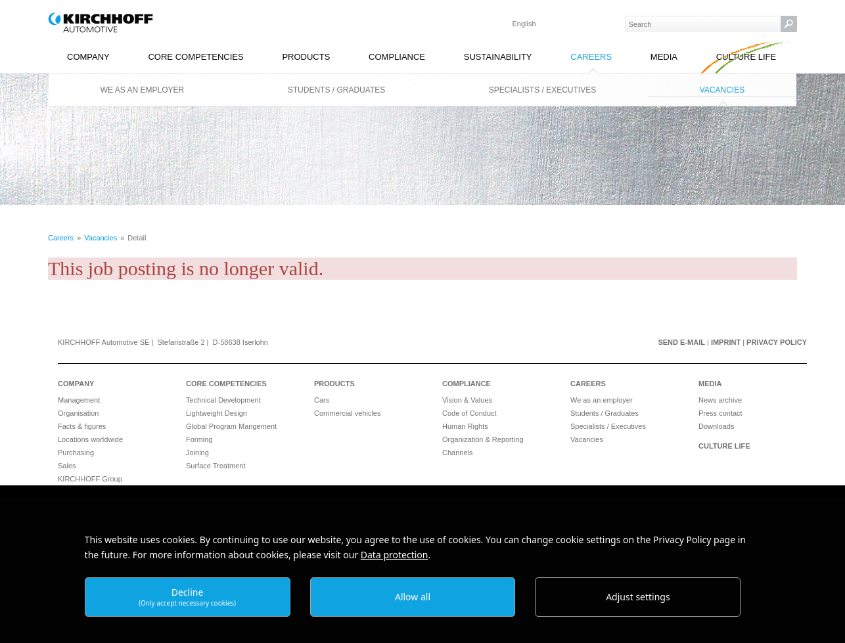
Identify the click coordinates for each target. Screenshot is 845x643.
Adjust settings (638, 596)
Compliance (397, 57)
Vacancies (722, 90)
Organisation (78, 413)
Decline (187, 597)
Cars (321, 400)
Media (664, 57)
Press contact (720, 413)
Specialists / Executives (542, 90)
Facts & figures (82, 426)
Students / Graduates (336, 90)
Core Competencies (195, 57)
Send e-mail (681, 342)
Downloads (716, 426)
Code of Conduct (469, 413)
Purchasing (76, 452)
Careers (591, 57)
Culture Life (746, 57)
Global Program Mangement (231, 426)
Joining (197, 452)
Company (88, 57)
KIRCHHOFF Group (90, 479)
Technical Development (223, 400)
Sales (67, 466)
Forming (199, 439)
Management (79, 400)
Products (306, 57)
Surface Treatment (216, 466)
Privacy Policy (776, 342)
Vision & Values (467, 400)
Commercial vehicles (347, 413)
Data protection (394, 554)
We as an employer (142, 90)
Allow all (412, 596)
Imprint (726, 342)
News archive (720, 400)
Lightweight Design (216, 413)
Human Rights (465, 426)
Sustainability (498, 57)
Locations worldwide (90, 439)
